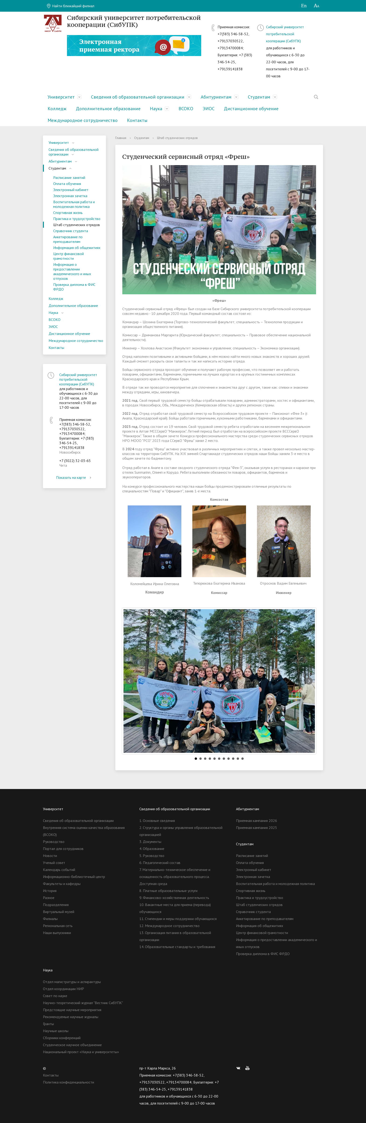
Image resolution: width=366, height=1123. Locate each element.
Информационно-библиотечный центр (74, 876)
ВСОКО (186, 109)
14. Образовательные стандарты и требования (177, 946)
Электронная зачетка (70, 195)
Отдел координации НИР (63, 988)
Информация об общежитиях (76, 247)
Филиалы (50, 918)
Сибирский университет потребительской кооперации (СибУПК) (285, 34)
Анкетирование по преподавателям (68, 239)
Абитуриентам (216, 97)
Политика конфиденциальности (68, 1082)
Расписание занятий (69, 177)
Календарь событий (59, 869)
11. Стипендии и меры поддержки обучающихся (178, 918)
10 (238, 758)
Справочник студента (70, 230)
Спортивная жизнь (68, 212)
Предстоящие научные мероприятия (72, 1009)
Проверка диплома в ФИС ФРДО (74, 286)
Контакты (137, 120)
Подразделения (56, 904)
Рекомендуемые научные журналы (70, 1016)
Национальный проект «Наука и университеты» (81, 1051)
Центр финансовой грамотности (68, 256)
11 (242, 758)
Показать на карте (74, 477)
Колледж (57, 109)
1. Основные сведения (157, 820)
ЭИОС (209, 109)
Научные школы (55, 1030)
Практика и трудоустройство (76, 218)
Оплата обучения (67, 183)
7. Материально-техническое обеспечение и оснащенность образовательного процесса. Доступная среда (174, 876)
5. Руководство (151, 855)
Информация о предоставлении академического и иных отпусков (72, 271)
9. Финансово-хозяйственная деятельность (174, 897)
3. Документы (150, 841)
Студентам (259, 97)
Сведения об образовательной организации (137, 97)
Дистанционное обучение (251, 109)
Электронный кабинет (70, 189)
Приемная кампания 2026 (256, 820)
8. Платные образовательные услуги (168, 890)
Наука (156, 109)
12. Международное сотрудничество (169, 925)
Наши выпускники (57, 932)
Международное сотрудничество (83, 120)
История (49, 890)
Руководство (53, 841)
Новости (50, 855)
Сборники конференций (62, 1037)
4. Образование (151, 848)
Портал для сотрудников (63, 848)
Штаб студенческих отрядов (76, 224)
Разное (48, 897)
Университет (61, 97)
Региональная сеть (58, 925)
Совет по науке (55, 995)
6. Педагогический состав (159, 862)
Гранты (48, 1023)
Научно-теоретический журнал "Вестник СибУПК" (83, 1002)
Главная (120, 138)
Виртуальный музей (58, 911)
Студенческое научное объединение (72, 1044)
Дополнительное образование (108, 109)
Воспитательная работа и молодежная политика (74, 204)
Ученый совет (54, 862)
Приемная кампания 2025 (256, 827)
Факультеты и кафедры (62, 883)
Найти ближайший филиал (70, 6)
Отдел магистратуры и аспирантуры (72, 981)
